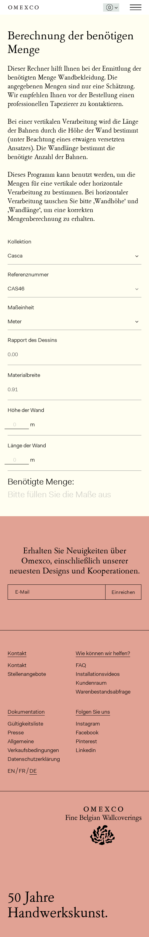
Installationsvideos (98, 674)
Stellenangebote (27, 674)
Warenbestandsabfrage (103, 691)
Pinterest (86, 741)
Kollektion (19, 241)
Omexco (23, 7)
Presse (16, 732)
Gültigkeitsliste (25, 723)
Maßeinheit (21, 307)
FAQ (81, 665)
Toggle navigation (135, 7)
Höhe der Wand (26, 410)
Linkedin (86, 750)
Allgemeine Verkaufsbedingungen (33, 746)
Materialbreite (24, 375)
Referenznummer (28, 274)
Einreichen (123, 592)
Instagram (88, 723)
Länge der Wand (27, 445)
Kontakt (17, 665)
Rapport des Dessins (32, 340)
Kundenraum (91, 683)
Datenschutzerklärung (34, 759)
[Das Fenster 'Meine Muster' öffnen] (111, 7)
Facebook (87, 732)
